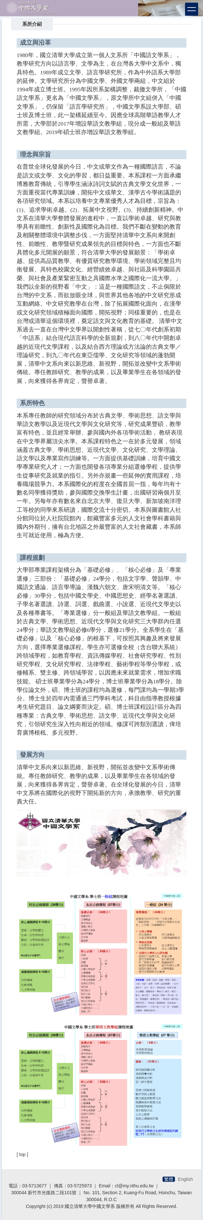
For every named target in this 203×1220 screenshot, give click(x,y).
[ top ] (22, 1154)
